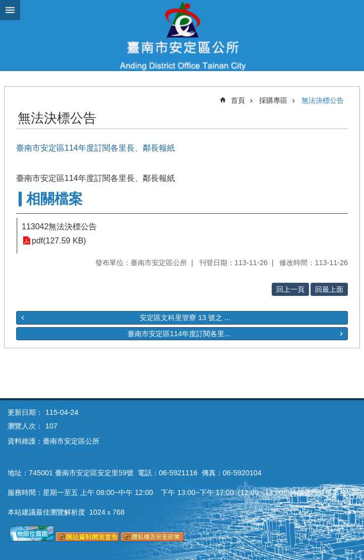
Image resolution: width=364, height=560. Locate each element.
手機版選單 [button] (10, 10)
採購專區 (273, 100)
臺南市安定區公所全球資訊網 (182, 35)
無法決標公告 (322, 100)
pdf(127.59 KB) (59, 240)
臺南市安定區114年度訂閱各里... (179, 334)
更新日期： (25, 412)
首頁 (238, 100)
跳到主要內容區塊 (5, 5)
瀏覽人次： (25, 426)
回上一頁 (290, 289)
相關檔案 (54, 199)
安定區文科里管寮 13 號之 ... (185, 318)
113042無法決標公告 (59, 226)
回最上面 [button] (329, 289)
